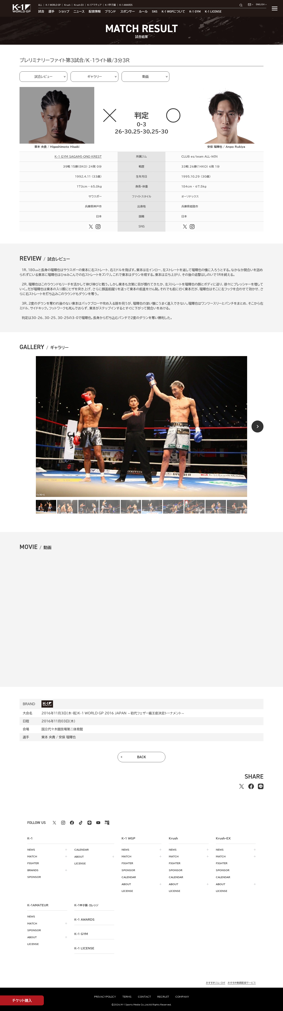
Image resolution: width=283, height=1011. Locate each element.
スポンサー (127, 11)
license (80, 863)
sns (154, 11)
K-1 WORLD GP (53, 5)
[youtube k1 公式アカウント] (98, 822)
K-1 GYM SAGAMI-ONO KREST (78, 156)
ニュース (79, 11)
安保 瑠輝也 (67, 737)
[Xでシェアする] (241, 786)
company (182, 996)
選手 (51, 11)
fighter (33, 863)
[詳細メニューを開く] (274, 8)
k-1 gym (81, 933)
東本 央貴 (48, 737)
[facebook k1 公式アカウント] (72, 822)
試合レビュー (43, 76)
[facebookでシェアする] (251, 786)
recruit (163, 996)
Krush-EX (79, 5)
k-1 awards (84, 918)
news (31, 849)
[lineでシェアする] (260, 786)
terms (127, 996)
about (79, 856)
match (32, 856)
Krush (67, 5)
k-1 (86, 904)
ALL (40, 5)
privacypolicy (105, 996)
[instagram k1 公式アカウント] (63, 822)
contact (144, 996)
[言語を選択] (261, 4)
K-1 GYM (195, 11)
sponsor (34, 877)
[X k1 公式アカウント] (54, 822)
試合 (41, 11)
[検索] (242, 5)
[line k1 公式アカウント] (89, 822)
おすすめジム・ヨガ (215, 982)
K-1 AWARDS (126, 5)
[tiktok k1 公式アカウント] (80, 822)
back (141, 757)
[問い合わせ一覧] (250, 4)
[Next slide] (257, 426)
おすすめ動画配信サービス (242, 982)
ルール (143, 11)
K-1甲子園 (110, 5)
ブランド (110, 11)
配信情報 (95, 11)
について (173, 11)
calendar (81, 849)
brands (32, 870)
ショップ (64, 11)
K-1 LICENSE (213, 11)
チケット (22, 1000)
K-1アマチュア (94, 5)
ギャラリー (94, 76)
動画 (145, 76)
